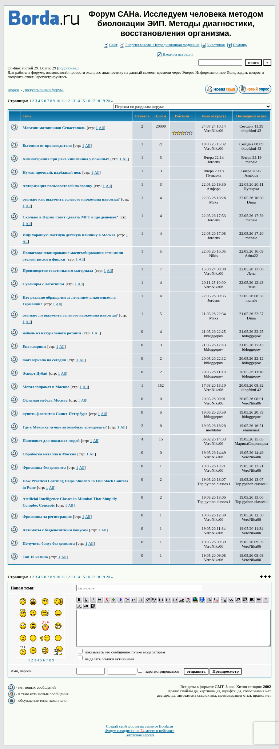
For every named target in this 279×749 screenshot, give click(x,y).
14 (78, 100)
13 (73, 100)
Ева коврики (34, 346)
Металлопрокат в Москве (46, 386)
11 (63, 100)
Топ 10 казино (35, 557)
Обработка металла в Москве (49, 454)
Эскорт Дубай (35, 373)
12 (68, 100)
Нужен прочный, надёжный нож (52, 172)
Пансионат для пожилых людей (51, 440)
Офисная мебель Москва (45, 400)
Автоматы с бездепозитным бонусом (55, 530)
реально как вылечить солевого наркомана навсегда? (71, 199)
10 (58, 100)
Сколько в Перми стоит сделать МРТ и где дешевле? (70, 217)
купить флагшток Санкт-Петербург (55, 413)
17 (93, 100)
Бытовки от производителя (47, 145)
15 (83, 100)
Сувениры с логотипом (43, 284)
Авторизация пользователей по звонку (57, 186)
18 (98, 100)
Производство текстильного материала (58, 270)
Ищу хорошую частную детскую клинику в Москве (69, 235)
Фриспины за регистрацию (47, 516)
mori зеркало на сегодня (44, 360)
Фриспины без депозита (44, 467)
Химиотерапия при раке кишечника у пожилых (66, 159)
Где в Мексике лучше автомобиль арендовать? (65, 427)
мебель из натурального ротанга (52, 333)
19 (103, 100)
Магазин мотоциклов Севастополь (54, 127)
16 (88, 100)
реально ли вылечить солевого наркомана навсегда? (70, 315)
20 (108, 100)
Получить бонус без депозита (49, 543)
